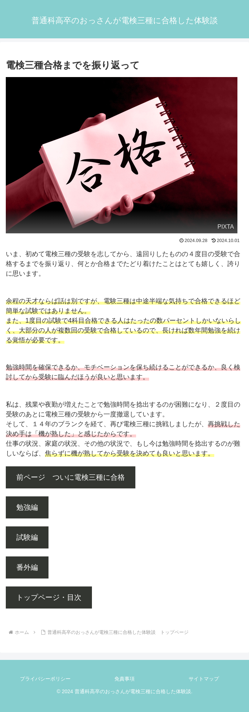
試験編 (27, 537)
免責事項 (124, 679)
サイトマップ (204, 679)
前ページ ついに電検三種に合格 (70, 477)
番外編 (27, 567)
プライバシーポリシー (45, 679)
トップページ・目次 (48, 597)
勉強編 (27, 507)
